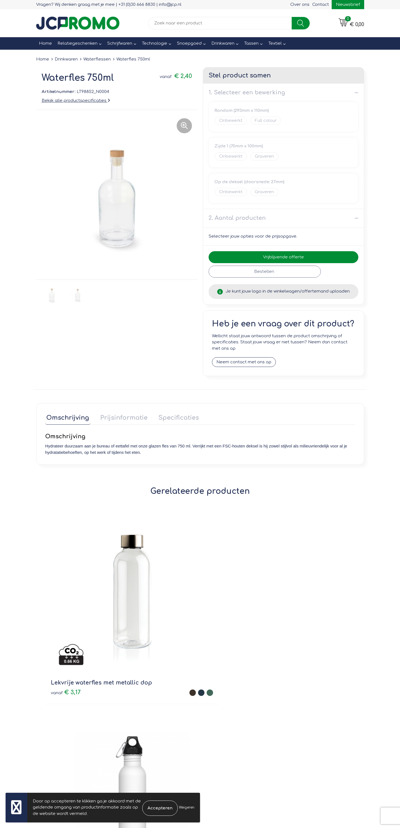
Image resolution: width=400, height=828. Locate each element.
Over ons (299, 4)
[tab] (66, 417)
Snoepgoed (189, 43)
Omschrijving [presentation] (66, 416)
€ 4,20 (137, 607)
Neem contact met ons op (243, 362)
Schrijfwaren (119, 43)
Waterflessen (97, 59)
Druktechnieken (142, 702)
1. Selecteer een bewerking (247, 92)
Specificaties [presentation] (172, 416)
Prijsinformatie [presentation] (120, 416)
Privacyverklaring (305, 694)
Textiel (275, 43)
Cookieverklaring (305, 686)
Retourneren (220, 694)
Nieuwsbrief (348, 4)
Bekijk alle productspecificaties (76, 100)
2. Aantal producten (237, 218)
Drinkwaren (222, 43)
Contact (320, 4)
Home (45, 43)
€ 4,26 (292, 615)
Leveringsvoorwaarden (312, 678)
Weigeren (186, 807)
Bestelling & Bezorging (230, 686)
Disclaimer (299, 702)
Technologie (154, 43)
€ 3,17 (66, 603)
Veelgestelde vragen (147, 694)
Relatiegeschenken (78, 43)
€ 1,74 (215, 598)
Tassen (251, 43)
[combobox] (220, 23)
